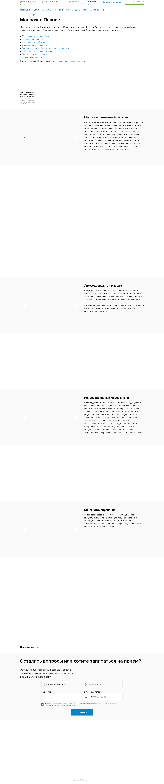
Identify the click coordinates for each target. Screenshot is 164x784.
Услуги (33, 15)
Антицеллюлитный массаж (35, 42)
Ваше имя (46, 692)
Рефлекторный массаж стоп (35, 54)
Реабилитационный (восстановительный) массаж (45, 48)
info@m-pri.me (75, 2)
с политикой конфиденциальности (104, 704)
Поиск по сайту (139, 2)
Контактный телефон (93, 692)
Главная (23, 15)
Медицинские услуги (30, 10)
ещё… (104, 10)
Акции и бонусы (65, 10)
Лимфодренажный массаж (35, 45)
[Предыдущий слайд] (24, 137)
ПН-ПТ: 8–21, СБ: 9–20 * (51, 2)
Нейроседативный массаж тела (37, 51)
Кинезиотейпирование (33, 57)
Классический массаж (33, 39)
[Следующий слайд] (75, 137)
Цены (77, 10)
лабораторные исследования (74, 61)
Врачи (85, 10)
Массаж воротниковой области (37, 36)
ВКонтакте (93, 1)
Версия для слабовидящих (112, 2)
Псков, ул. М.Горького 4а (28, 2)
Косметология (49, 10)
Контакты (95, 10)
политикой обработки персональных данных (61, 705)
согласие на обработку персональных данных (64, 704)
